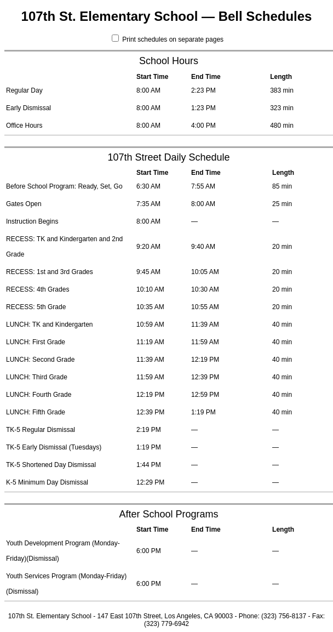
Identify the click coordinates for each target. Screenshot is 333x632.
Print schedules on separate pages (167, 39)
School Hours (168, 60)
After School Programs (168, 514)
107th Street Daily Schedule (168, 157)
